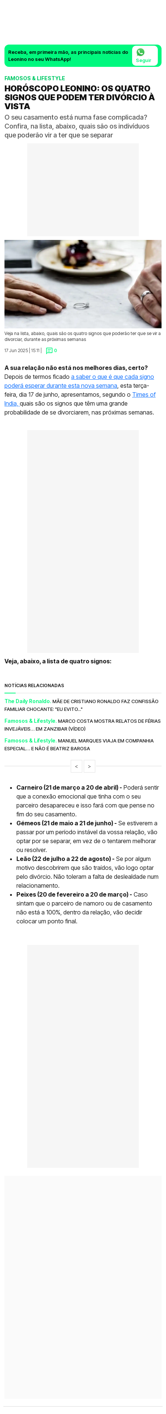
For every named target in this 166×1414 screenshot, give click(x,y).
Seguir (143, 55)
